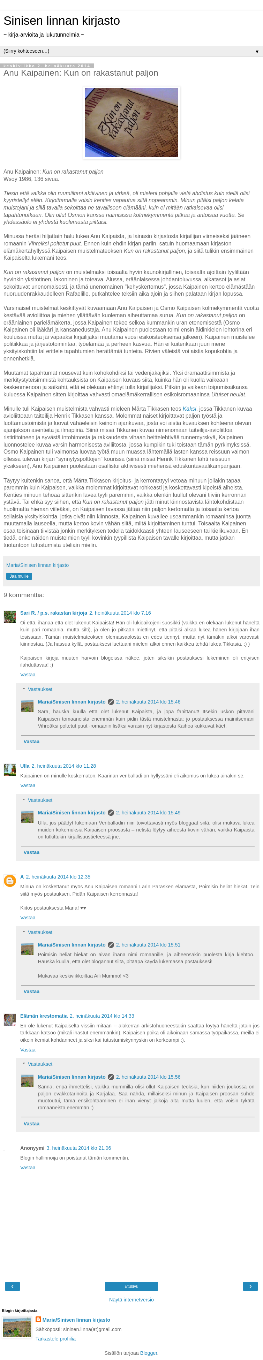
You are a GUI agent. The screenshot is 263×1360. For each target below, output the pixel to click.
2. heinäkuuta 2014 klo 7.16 (120, 613)
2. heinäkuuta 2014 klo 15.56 (148, 1077)
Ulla (24, 766)
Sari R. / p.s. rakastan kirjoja (53, 613)
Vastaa (28, 674)
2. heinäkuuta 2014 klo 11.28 (63, 766)
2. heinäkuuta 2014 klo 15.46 (148, 702)
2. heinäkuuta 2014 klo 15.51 (148, 945)
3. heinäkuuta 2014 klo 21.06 (79, 1148)
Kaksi (189, 409)
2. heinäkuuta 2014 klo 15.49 (148, 812)
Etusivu (131, 1286)
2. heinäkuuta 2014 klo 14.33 (102, 1016)
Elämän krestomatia (44, 1016)
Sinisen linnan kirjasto (61, 20)
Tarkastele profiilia (56, 1339)
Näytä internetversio (131, 1299)
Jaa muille (19, 576)
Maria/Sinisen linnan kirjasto (71, 702)
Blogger (148, 1353)
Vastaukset (40, 689)
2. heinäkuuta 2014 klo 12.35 (58, 877)
